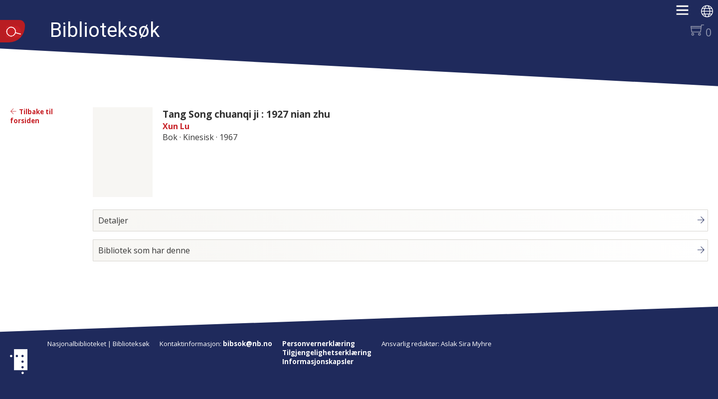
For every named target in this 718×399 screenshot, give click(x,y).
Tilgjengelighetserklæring (326, 352)
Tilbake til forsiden (31, 116)
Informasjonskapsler (318, 361)
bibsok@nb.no (247, 343)
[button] (687, 13)
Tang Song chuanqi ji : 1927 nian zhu (246, 114)
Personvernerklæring (318, 343)
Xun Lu (176, 126)
